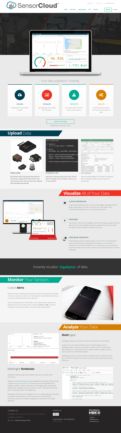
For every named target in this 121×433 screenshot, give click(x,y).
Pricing (95, 9)
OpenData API (52, 173)
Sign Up (108, 9)
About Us (89, 3)
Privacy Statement (58, 419)
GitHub (57, 414)
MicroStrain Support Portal (22, 420)
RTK (90, 9)
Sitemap (92, 417)
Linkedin (54, 414)
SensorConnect (101, 241)
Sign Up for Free (60, 122)
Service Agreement (69, 419)
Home (65, 9)
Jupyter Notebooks (22, 383)
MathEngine (82, 9)
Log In (115, 9)
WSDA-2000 (15, 173)
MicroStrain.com (94, 421)
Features (73, 9)
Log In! (68, 125)
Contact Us (98, 3)
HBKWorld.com (94, 419)
